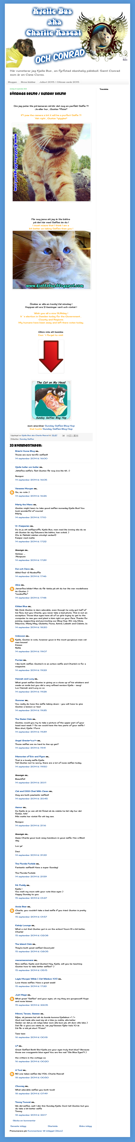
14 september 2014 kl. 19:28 (31, 691)
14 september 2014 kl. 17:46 (30, 576)
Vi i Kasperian (22, 526)
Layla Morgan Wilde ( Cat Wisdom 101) (36, 979)
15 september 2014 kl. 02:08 (31, 935)
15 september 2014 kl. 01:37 (31, 898)
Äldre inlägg (85, 1126)
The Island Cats (23, 944)
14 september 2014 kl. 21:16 (30, 825)
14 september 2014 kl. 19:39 (31, 732)
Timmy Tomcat (23, 1102)
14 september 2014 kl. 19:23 (31, 670)
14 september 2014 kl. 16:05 (31, 480)
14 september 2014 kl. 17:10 (30, 517)
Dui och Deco (22, 569)
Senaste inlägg (18, 1126)
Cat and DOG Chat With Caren (31, 791)
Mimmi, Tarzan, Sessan (27, 1013)
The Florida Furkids (25, 863)
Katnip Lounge (23, 925)
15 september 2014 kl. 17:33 (31, 986)
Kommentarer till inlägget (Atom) (45, 1131)
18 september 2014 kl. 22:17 (31, 1115)
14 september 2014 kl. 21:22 (31, 855)
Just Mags (21, 995)
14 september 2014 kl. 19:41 (30, 748)
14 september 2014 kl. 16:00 (31, 458)
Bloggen (12, 82)
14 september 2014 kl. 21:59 (31, 876)
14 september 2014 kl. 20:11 (30, 782)
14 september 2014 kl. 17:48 (30, 598)
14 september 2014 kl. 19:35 (31, 710)
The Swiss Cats (23, 719)
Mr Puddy (20, 885)
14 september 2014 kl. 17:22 (30, 541)
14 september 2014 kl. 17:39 (30, 560)
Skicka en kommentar (24, 1120)
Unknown (20, 636)
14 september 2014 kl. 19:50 (31, 766)
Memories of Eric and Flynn (30, 756)
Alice (17, 585)
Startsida (53, 1126)
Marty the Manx (24, 504)
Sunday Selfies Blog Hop (60, 425)
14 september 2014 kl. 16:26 (31, 496)
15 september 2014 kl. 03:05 (31, 951)
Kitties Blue (21, 606)
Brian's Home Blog (25, 451)
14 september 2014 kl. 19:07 (31, 651)
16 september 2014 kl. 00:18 (31, 1037)
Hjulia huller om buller (27, 467)
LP (16, 1046)
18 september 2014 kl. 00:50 (32, 1077)
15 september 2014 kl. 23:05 (31, 1005)
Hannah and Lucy (24, 679)
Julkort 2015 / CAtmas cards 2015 (59, 82)
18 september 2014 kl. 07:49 (31, 1093)
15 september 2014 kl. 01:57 (31, 917)
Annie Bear (21, 906)
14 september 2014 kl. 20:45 (31, 798)
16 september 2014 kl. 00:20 (32, 1061)
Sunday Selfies (27, 439)
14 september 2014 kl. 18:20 (31, 627)
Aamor (18, 807)
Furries (18, 660)
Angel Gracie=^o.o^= (26, 740)
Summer (19, 700)
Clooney (19, 1086)
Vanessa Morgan (24, 488)
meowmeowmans (24, 960)
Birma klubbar (28, 82)
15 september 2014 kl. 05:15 (31, 970)
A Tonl (18, 1070)
